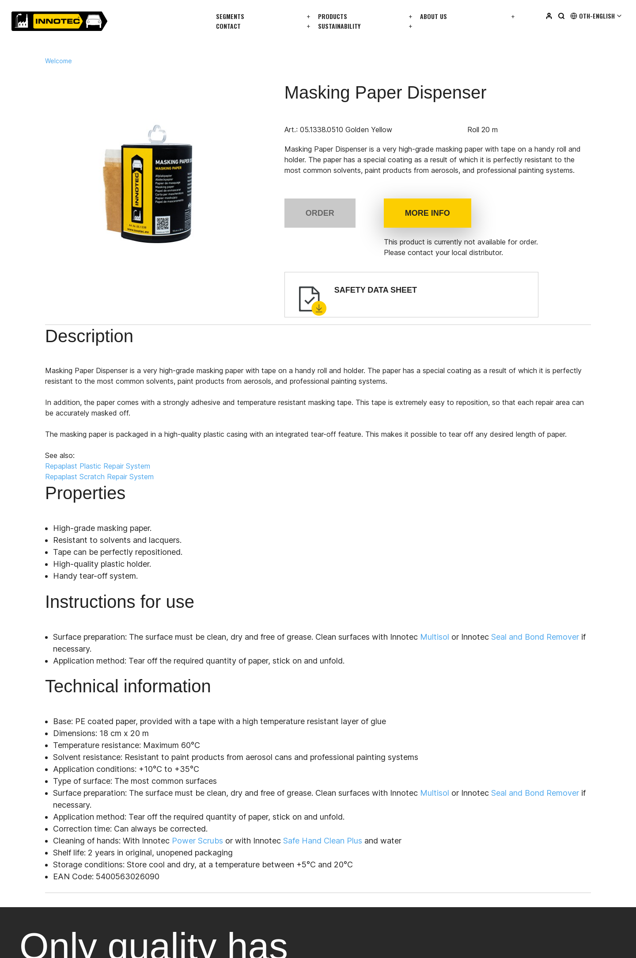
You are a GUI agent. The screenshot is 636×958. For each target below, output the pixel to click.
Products (332, 16)
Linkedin (337, 866)
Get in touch (48, 625)
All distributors (127, 626)
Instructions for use (250, 338)
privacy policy (100, 942)
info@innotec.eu (45, 725)
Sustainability (339, 26)
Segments (230, 16)
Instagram (340, 882)
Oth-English (596, 15)
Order (320, 213)
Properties (164, 338)
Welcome (58, 61)
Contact (228, 26)
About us (433, 16)
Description (93, 338)
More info (427, 213)
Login (483, 791)
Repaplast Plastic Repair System (106, 468)
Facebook (340, 898)
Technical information (357, 338)
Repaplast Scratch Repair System (108, 478)
